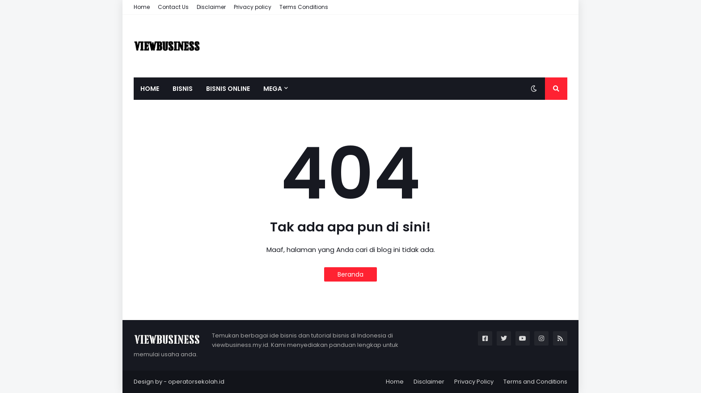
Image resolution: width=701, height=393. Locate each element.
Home (142, 7)
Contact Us (173, 7)
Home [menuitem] (149, 88)
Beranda (350, 274)
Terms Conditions (303, 7)
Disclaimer (211, 7)
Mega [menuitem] (272, 88)
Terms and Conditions (535, 381)
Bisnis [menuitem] (183, 88)
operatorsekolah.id (196, 381)
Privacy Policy (474, 381)
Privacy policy (252, 7)
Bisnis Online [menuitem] (228, 88)
